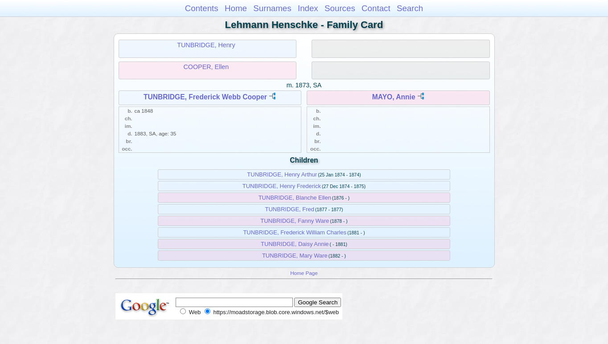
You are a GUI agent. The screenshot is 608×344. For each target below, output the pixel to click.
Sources (340, 8)
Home (236, 8)
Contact (376, 8)
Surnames (272, 8)
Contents (201, 8)
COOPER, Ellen (206, 66)
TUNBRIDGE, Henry (206, 45)
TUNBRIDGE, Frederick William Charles (294, 232)
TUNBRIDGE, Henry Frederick (281, 186)
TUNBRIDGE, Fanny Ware (294, 220)
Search (410, 8)
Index (308, 8)
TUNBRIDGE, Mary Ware (295, 255)
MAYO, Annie (393, 97)
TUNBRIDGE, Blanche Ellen (295, 197)
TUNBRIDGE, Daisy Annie (295, 244)
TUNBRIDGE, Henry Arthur (282, 174)
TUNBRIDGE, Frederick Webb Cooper (205, 97)
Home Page (304, 273)
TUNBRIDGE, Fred (290, 209)
